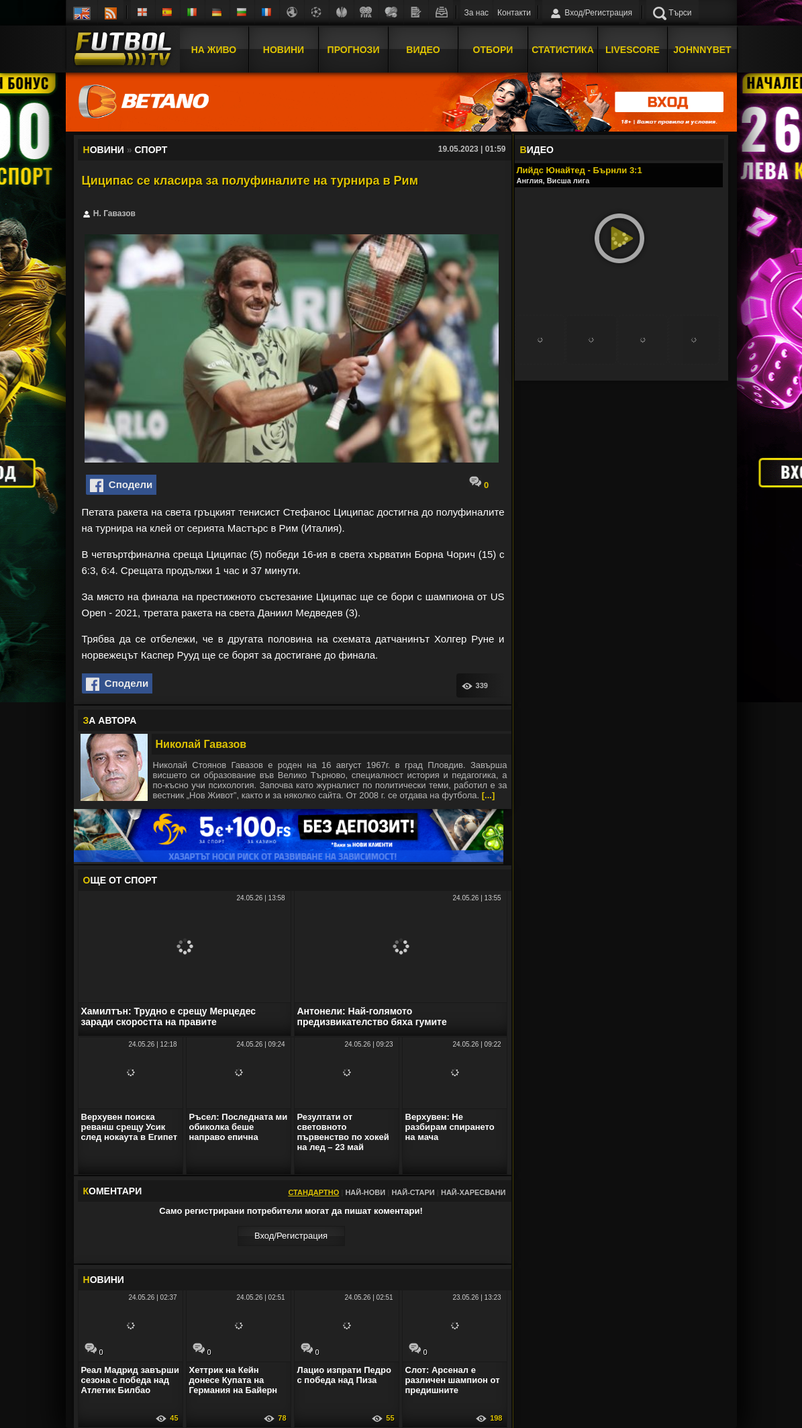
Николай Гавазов (201, 744)
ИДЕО (537, 149)
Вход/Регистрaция (291, 1236)
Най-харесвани (473, 1192)
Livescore (632, 49)
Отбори (493, 49)
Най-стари (412, 1192)
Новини (283, 49)
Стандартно (313, 1192)
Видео (423, 49)
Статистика (563, 49)
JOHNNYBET (702, 49)
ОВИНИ (103, 1279)
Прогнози (354, 49)
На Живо (213, 49)
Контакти (514, 12)
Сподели (121, 485)
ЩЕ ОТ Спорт (120, 880)
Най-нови (365, 1192)
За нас (476, 12)
